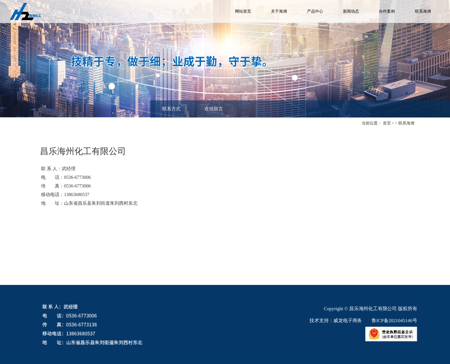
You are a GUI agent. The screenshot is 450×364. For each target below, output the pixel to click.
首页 (387, 123)
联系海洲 (423, 11)
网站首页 (243, 11)
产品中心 (315, 11)
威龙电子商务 (342, 320)
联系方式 (171, 108)
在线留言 (214, 108)
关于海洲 (279, 11)
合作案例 (387, 11)
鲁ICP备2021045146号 (387, 320)
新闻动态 (351, 11)
